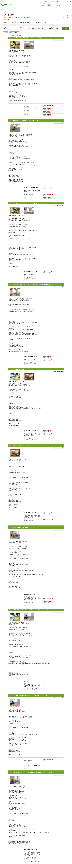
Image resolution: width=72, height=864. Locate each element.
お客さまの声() (38, 22)
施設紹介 (5, 22)
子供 (41, 28)
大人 (38, 28)
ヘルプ (42, 1)
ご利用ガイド (46, 1)
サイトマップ (52, 1)
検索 (66, 28)
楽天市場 (63, 1)
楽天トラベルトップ (6, 12)
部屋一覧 (16, 22)
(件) (13, 17)
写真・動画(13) (23, 22)
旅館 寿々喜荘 (8, 15)
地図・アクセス (30, 22)
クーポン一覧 (45, 22)
